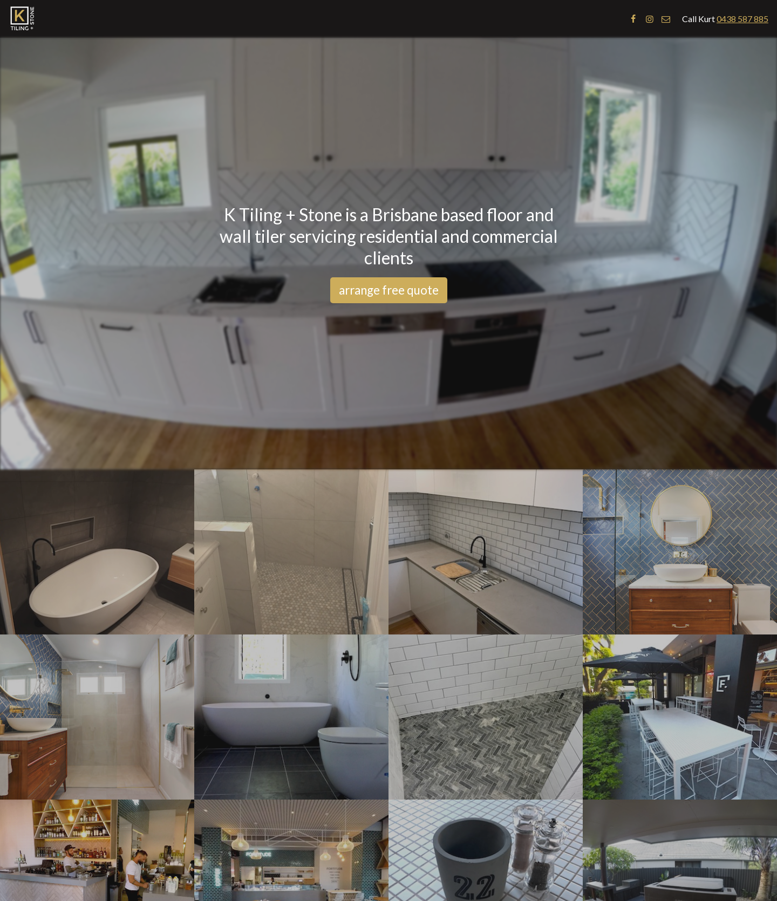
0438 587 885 (742, 18)
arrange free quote (389, 290)
